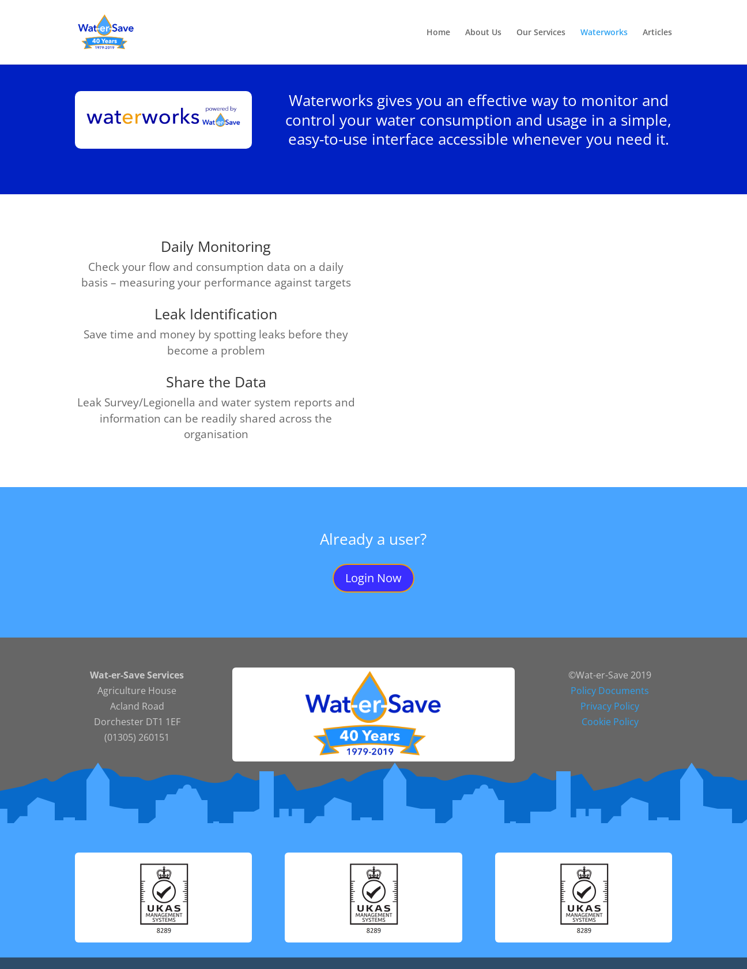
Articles (657, 32)
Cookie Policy (610, 721)
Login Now (373, 578)
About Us (483, 32)
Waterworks (604, 32)
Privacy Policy (609, 706)
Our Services (540, 32)
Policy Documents (610, 690)
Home (438, 32)
